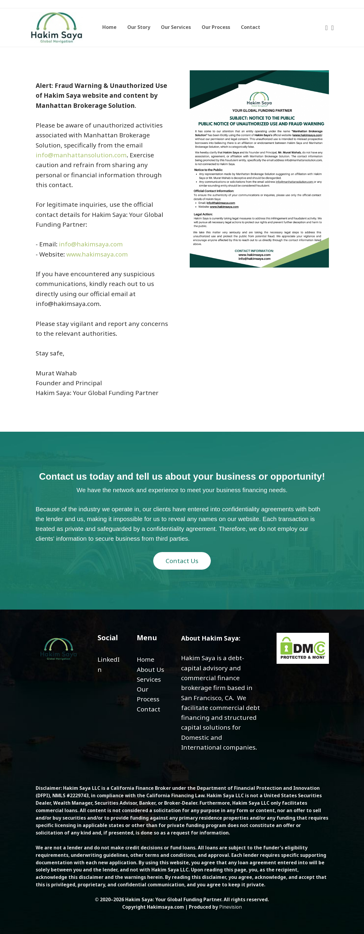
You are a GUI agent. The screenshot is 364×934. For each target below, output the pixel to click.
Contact (148, 709)
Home (145, 659)
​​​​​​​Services (149, 679)
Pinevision (230, 907)
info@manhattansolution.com (81, 155)
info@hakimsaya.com (91, 244)
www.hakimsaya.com (97, 254)
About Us (150, 669)
